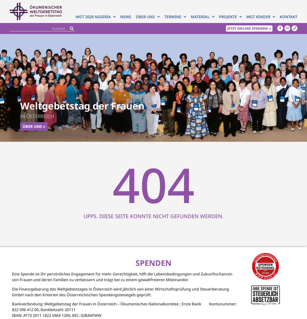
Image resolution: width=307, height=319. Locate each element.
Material (202, 17)
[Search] (72, 28)
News (125, 17)
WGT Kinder (260, 17)
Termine (175, 17)
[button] (147, 137)
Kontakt (288, 17)
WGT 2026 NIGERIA (96, 17)
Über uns (148, 17)
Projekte (230, 17)
